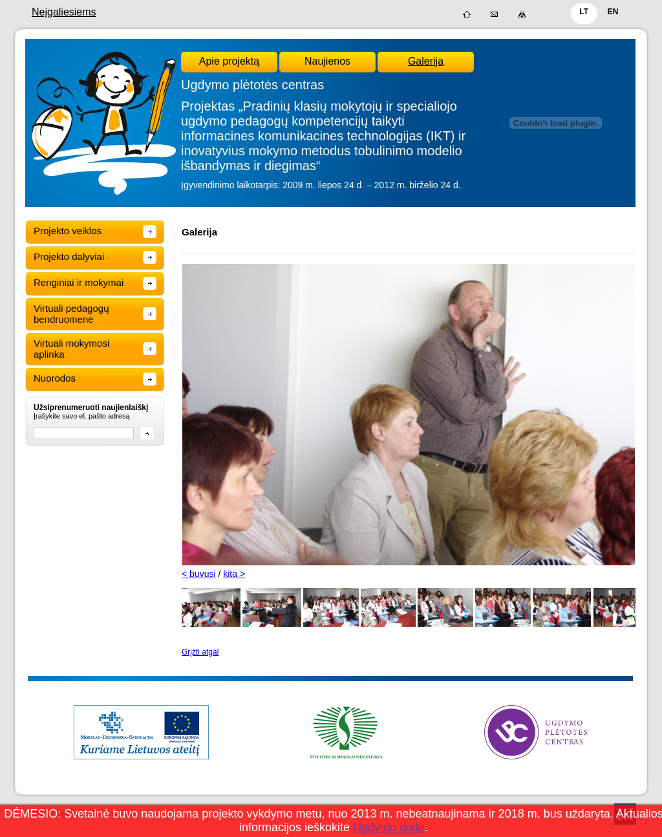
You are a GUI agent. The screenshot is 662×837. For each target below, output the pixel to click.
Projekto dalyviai (69, 256)
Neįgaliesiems (64, 11)
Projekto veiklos (67, 230)
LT (583, 11)
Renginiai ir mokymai (78, 282)
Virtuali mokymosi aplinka (71, 349)
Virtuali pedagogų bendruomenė (71, 314)
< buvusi (199, 574)
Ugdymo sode (389, 827)
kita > (234, 574)
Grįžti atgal (200, 652)
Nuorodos (55, 378)
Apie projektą (229, 61)
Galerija (425, 61)
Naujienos (327, 61)
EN (613, 11)
